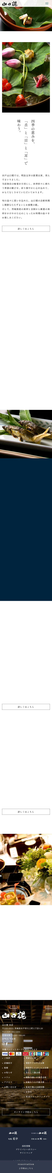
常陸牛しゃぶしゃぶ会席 (37, 1067)
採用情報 (26, 1146)
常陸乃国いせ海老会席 (36, 1077)
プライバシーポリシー (26, 1149)
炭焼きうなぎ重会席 (35, 1082)
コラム (7, 1077)
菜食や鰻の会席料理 (35, 1087)
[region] (26, 15)
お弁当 (29, 1091)
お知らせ (8, 1072)
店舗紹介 (8, 1063)
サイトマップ (26, 1152)
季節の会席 (31, 1058)
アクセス (8, 1082)
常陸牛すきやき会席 (35, 1063)
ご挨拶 (7, 1058)
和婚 (6, 1067)
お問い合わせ (10, 1087)
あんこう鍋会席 (33, 1072)
